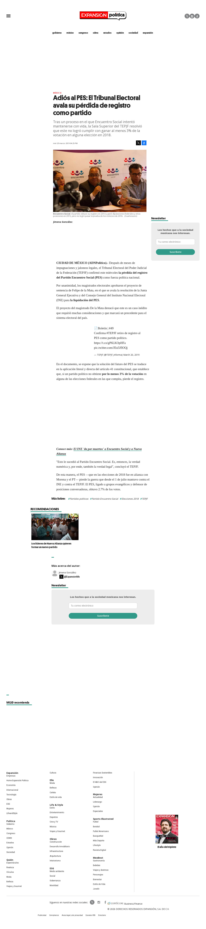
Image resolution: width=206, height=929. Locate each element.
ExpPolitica (89, 902)
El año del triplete (167, 847)
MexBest (98, 857)
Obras (9, 800)
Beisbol (96, 827)
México (57, 93)
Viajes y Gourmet (14, 886)
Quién (9, 860)
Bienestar (97, 880)
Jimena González (67, 572)
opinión (120, 32)
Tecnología (11, 795)
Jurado (96, 889)
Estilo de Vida (99, 884)
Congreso (10, 834)
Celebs (53, 793)
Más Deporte (98, 841)
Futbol (95, 822)
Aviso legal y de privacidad (72, 916)
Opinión (9, 848)
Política (10, 821)
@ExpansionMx (72, 577)
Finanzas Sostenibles (102, 773)
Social (52, 876)
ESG (8, 804)
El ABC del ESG (99, 782)
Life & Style (56, 805)
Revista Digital (99, 850)
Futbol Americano (101, 831)
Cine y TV (54, 822)
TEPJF (145, 499)
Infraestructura (56, 851)
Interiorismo (55, 861)
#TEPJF (111, 333)
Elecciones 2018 (130, 499)
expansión (148, 32)
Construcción (56, 842)
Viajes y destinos (100, 870)
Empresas (10, 776)
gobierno (57, 32)
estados (107, 32)
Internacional (12, 790)
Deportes (54, 817)
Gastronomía (99, 861)
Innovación (98, 778)
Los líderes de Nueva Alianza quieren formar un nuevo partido (99, 545)
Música (53, 827)
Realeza (10, 868)
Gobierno (10, 824)
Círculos (10, 872)
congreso (83, 32)
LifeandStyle (11, 813)
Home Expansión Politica (17, 781)
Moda (8, 877)
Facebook (197, 16)
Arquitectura (55, 856)
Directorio (100, 916)
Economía (10, 785)
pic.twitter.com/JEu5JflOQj (111, 348)
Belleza (9, 882)
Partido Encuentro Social (105, 499)
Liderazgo (97, 802)
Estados (10, 843)
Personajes (98, 875)
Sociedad (133, 32)
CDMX (95, 32)
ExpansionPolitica (102, 902)
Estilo (52, 808)
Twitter (187, 16)
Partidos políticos (79, 499)
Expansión (12, 773)
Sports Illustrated (103, 819)
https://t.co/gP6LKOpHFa (110, 343)
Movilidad (54, 885)
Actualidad (98, 797)
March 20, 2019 (131, 355)
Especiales (98, 811)
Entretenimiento (57, 813)
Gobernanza (55, 881)
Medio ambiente (57, 872)
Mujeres (10, 809)
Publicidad (45, 916)
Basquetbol (98, 836)
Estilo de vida (56, 797)
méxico (70, 32)
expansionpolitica (96, 902)
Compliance (55, 916)
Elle (52, 780)
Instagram (192, 16)
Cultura (53, 773)
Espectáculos (12, 863)
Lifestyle (97, 845)
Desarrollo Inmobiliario (60, 847)
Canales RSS (89, 916)
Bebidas (96, 866)
